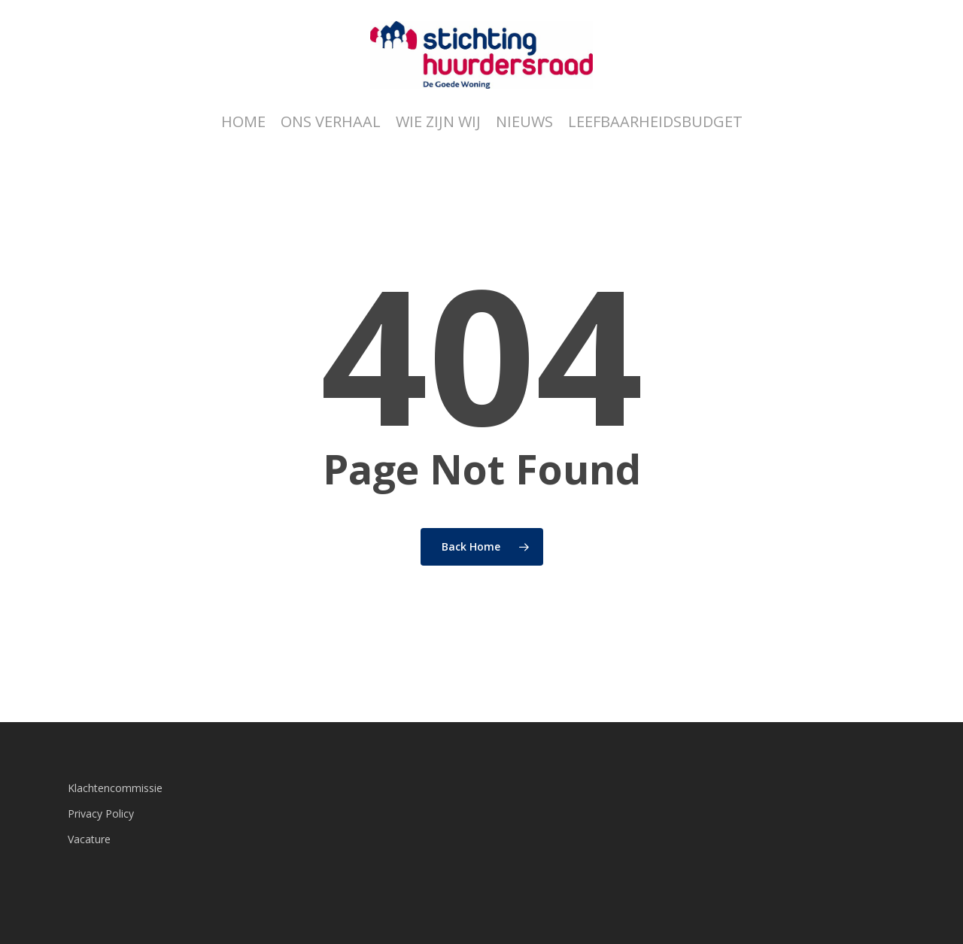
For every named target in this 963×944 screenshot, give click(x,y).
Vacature (89, 839)
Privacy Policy (101, 813)
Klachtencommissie (115, 788)
